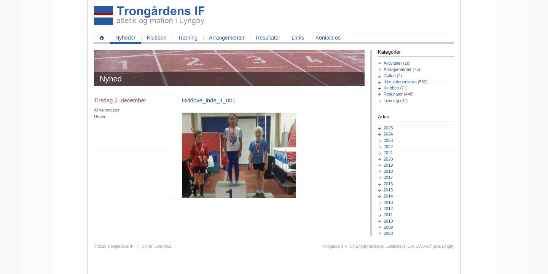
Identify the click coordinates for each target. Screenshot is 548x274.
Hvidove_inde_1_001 (209, 100)
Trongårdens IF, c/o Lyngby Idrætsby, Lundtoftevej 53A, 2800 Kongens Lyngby (388, 246)
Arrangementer (226, 38)
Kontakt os (328, 38)
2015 (388, 190)
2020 (388, 159)
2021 (388, 152)
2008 (388, 233)
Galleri (390, 75)
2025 (388, 128)
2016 (388, 184)
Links (298, 38)
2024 (388, 134)
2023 (388, 140)
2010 (388, 221)
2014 (388, 196)
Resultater (268, 38)
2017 (388, 177)
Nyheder (125, 38)
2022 (388, 146)
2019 (388, 165)
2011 (388, 214)
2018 (388, 171)
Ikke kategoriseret (400, 82)
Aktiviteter (393, 63)
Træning (188, 38)
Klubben (156, 38)
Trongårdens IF (120, 246)
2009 (388, 227)
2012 (388, 208)
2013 (388, 202)
